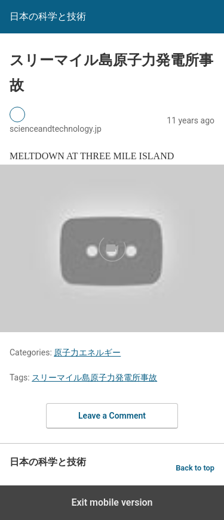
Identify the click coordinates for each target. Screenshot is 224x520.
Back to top (195, 467)
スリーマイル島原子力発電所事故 (94, 377)
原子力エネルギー (87, 352)
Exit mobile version (111, 502)
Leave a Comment (112, 415)
